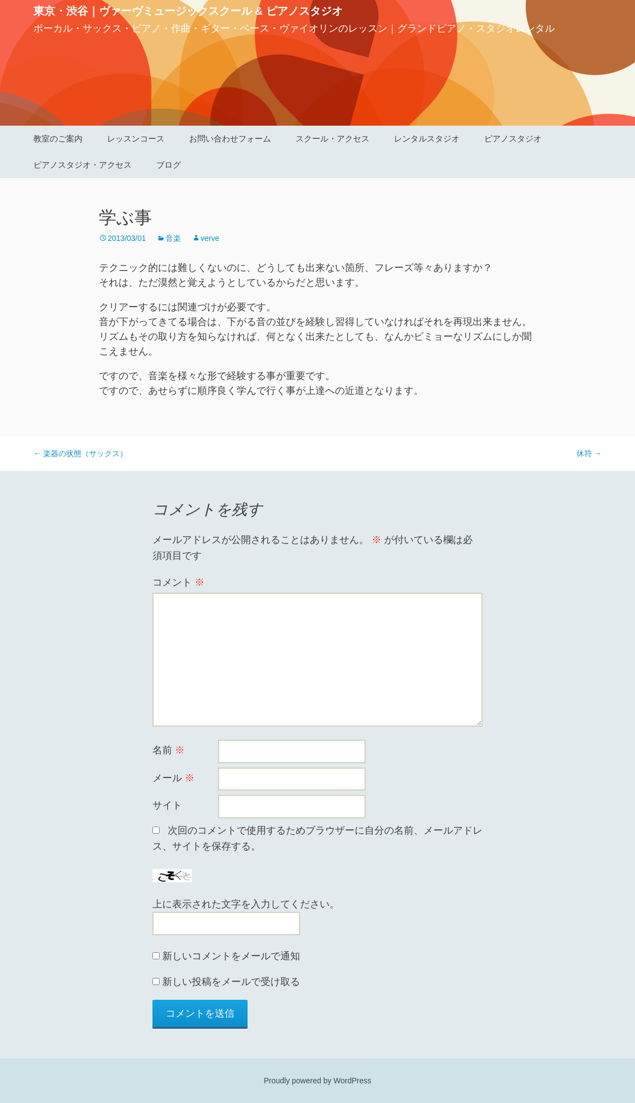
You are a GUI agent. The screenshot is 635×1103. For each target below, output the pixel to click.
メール (173, 777)
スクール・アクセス (332, 138)
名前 (168, 750)
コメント (178, 582)
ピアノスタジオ (513, 138)
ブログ (168, 164)
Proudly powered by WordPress (318, 1080)
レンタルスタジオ (427, 138)
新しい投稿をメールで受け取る (231, 981)
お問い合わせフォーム (230, 138)
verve (210, 238)
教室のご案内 (58, 138)
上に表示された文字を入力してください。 (245, 904)
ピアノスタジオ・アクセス (82, 164)
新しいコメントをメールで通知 (231, 956)
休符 (589, 453)
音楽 (173, 238)
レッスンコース (135, 138)
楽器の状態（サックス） (80, 453)
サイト (167, 805)
